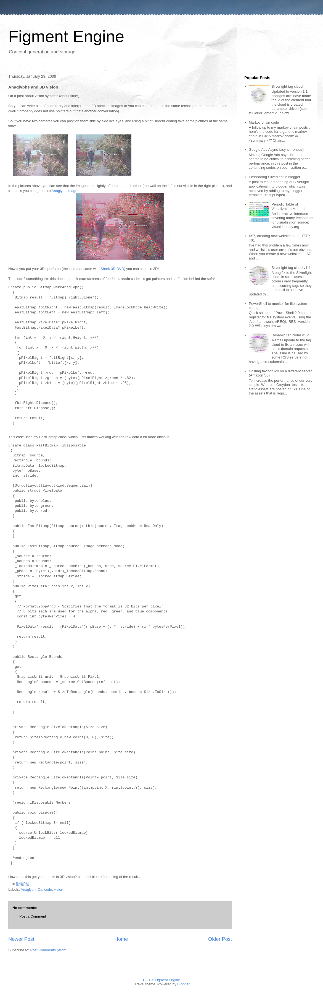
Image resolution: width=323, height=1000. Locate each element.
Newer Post (21, 939)
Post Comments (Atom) (49, 950)
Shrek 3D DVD (112, 269)
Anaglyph (28, 889)
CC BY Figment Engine (161, 980)
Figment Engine (66, 36)
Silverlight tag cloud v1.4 (290, 268)
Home (121, 939)
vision (58, 889)
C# (40, 889)
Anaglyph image (64, 191)
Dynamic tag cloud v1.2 (290, 335)
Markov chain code (264, 122)
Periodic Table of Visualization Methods (288, 206)
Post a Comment (32, 916)
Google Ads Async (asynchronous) (276, 149)
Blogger (183, 984)
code (48, 889)
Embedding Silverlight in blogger (274, 177)
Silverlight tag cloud (287, 86)
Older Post (220, 939)
